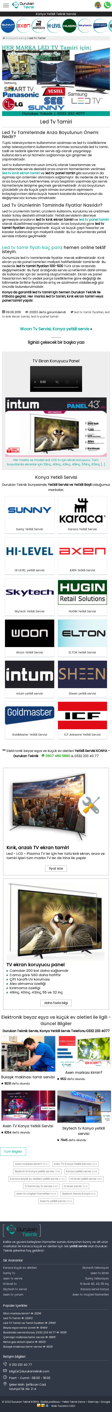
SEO (72, 1406)
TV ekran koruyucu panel (35, 964)
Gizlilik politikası (50, 1402)
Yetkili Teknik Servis (73, 1402)
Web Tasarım (59, 1406)
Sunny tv (9, 1273)
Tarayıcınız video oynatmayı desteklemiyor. (56, 379)
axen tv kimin (100, 1273)
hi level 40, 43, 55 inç (94, 1284)
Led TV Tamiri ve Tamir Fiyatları (29, 1323)
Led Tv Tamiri (17, 1318)
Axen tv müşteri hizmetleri (91, 1295)
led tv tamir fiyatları (88, 312)
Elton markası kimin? (22, 1313)
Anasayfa (11, 38)
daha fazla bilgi (56, 1003)
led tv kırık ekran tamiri (21, 173)
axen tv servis (12, 1278)
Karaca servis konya (95, 1289)
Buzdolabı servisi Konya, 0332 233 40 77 (34, 1332)
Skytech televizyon (95, 1268)
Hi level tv (10, 1284)
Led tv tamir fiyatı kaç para (33, 247)
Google (105, 1402)
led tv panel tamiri (94, 219)
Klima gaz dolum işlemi (24, 1342)
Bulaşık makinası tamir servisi (27, 1346)
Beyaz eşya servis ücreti (25, 1327)
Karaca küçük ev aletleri (20, 1268)
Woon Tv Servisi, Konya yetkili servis (55, 329)
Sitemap (93, 1402)
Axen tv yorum (13, 1295)
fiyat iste (56, 868)
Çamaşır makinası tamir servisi (29, 1337)
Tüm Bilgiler (13, 1151)
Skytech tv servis (15, 1289)
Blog (23, 38)
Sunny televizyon (97, 1278)
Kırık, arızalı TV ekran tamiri (37, 847)
